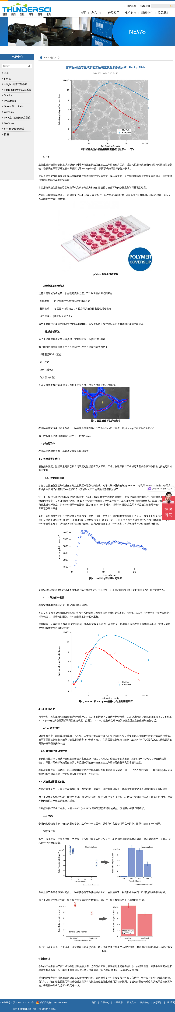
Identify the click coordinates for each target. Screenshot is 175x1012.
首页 (94, 1002)
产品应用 (118, 1002)
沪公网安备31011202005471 (52, 1002)
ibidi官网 (171, 1002)
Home (46, 57)
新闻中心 (55, 57)
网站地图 (131, 6)
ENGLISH (145, 6)
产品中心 (105, 1002)
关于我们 (157, 1002)
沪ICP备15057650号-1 (24, 1002)
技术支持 (131, 1002)
